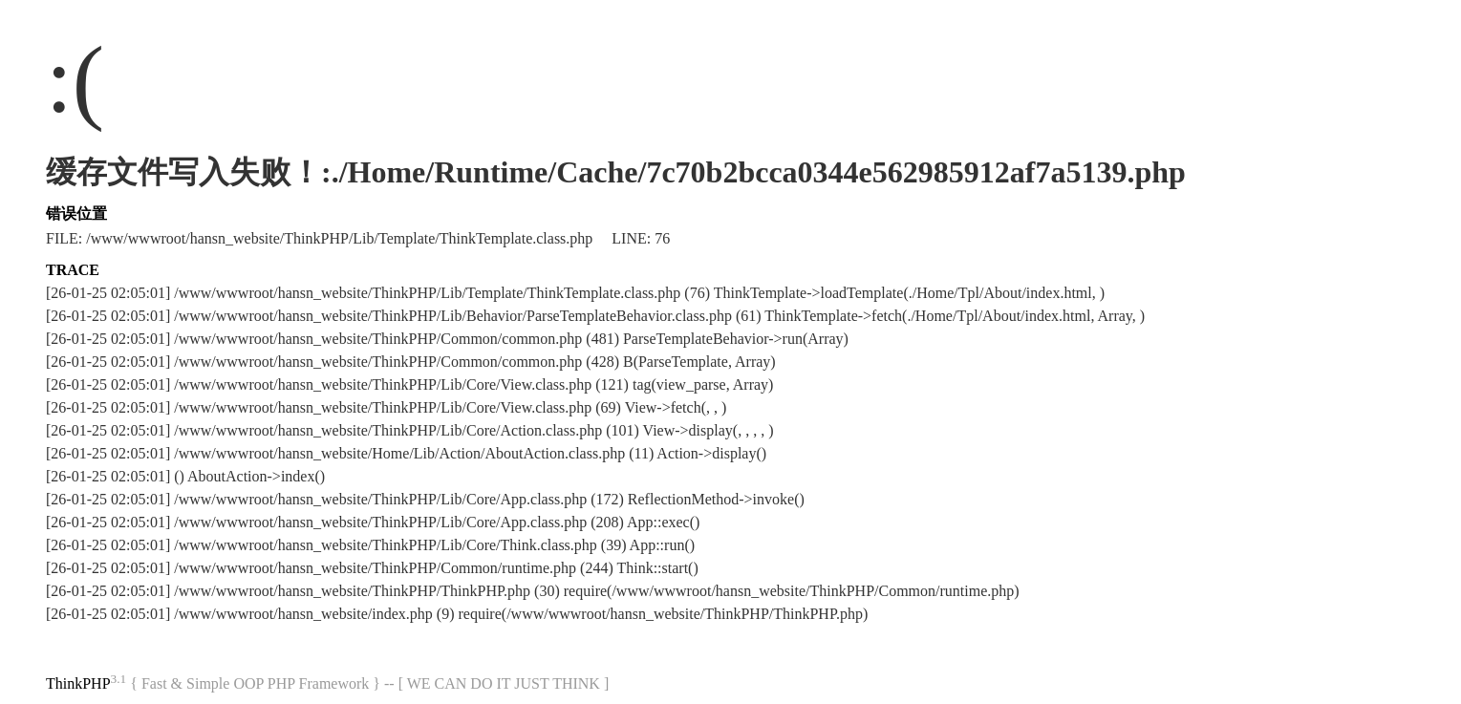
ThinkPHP (78, 683)
